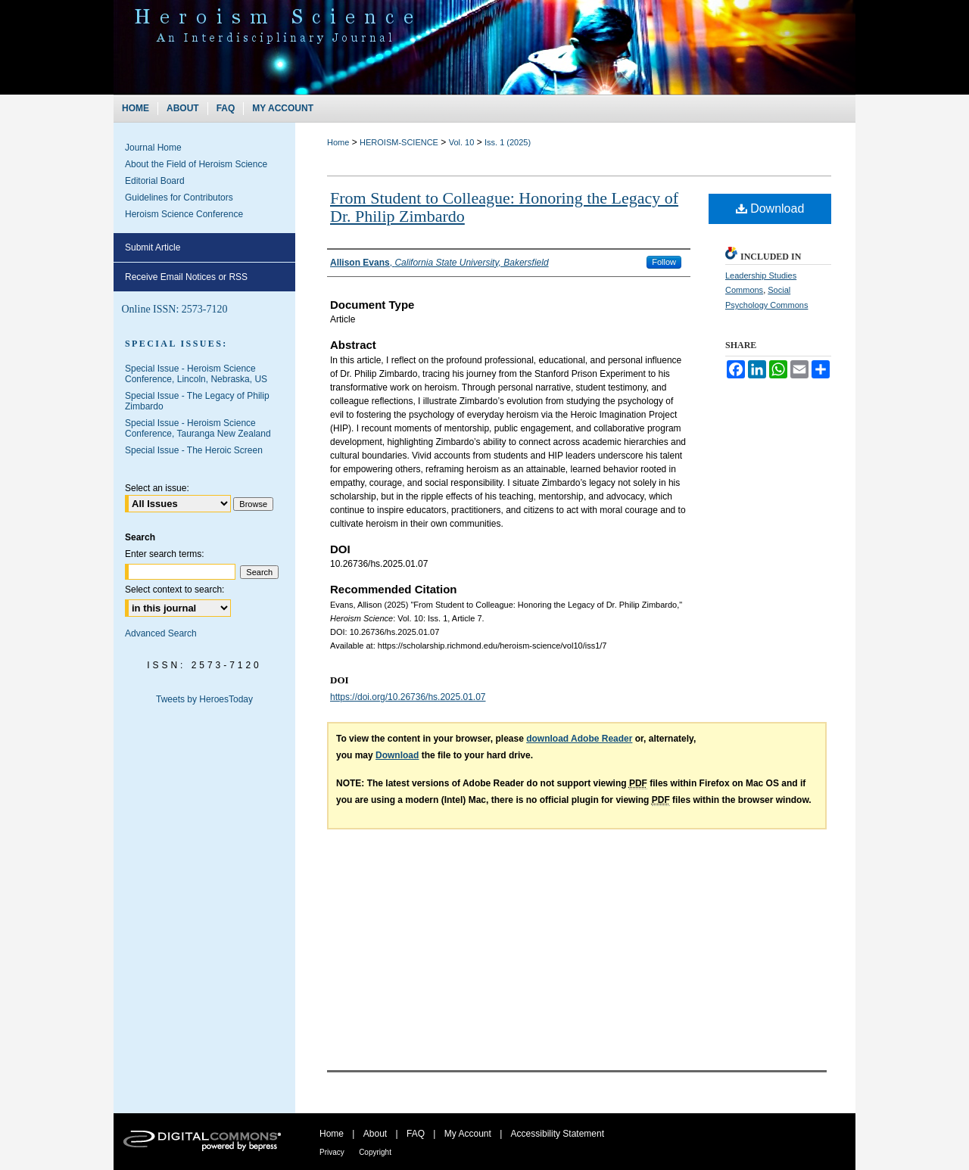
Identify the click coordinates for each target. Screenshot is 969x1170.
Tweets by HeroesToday (204, 699)
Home (338, 142)
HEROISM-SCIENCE (399, 142)
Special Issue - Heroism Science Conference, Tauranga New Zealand (198, 428)
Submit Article (152, 247)
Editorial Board (155, 181)
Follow (664, 261)
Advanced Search (161, 633)
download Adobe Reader (579, 738)
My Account (467, 1133)
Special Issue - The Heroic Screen (194, 450)
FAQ (416, 1133)
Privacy (331, 1152)
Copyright (375, 1152)
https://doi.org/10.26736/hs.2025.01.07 (408, 697)
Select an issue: (157, 488)
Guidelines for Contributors (179, 197)
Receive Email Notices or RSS (186, 277)
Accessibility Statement (557, 1133)
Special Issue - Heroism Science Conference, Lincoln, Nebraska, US (196, 373)
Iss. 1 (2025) (507, 142)
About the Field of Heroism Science (196, 164)
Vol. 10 (462, 142)
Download (770, 208)
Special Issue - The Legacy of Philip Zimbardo (197, 401)
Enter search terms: (164, 554)
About (375, 1133)
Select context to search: (174, 589)
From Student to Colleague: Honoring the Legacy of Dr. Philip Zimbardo (504, 207)
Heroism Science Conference (184, 214)
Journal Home (153, 147)
